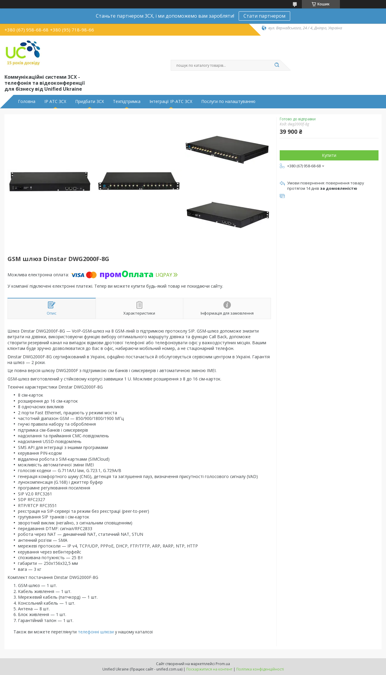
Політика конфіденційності (260, 669)
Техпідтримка (126, 101)
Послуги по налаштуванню (228, 101)
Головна (26, 101)
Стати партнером (264, 16)
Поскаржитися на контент (209, 669)
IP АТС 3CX (55, 101)
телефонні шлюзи (96, 632)
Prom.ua (223, 663)
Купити (329, 155)
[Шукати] (277, 65)
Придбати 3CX (89, 101)
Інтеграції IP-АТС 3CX (170, 101)
